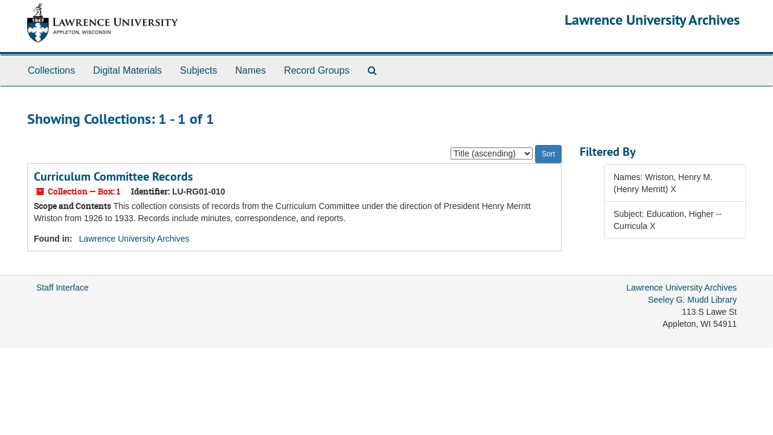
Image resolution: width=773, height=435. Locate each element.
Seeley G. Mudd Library (692, 299)
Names (250, 70)
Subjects (198, 70)
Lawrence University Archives (652, 19)
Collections (51, 70)
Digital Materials (127, 70)
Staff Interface (62, 287)
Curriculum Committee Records (113, 176)
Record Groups (317, 70)
